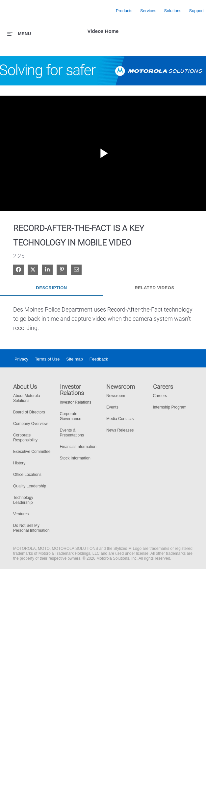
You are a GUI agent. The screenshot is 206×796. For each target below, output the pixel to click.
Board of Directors (29, 412)
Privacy (21, 359)
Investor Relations (75, 402)
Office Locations (27, 474)
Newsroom (115, 395)
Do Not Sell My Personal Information (31, 528)
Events (112, 407)
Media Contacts (120, 418)
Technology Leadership (23, 500)
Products (124, 10)
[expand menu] (19, 33)
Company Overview (30, 423)
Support (196, 10)
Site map (74, 359)
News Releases (120, 430)
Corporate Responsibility (25, 437)
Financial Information (78, 446)
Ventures (21, 514)
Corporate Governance (70, 416)
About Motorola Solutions (26, 398)
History (19, 463)
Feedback (99, 359)
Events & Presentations (72, 432)
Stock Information (75, 458)
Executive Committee (31, 451)
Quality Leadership (29, 486)
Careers (160, 395)
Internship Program (170, 407)
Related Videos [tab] (154, 287)
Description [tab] (51, 287)
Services (148, 10)
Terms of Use (47, 359)
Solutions (173, 10)
